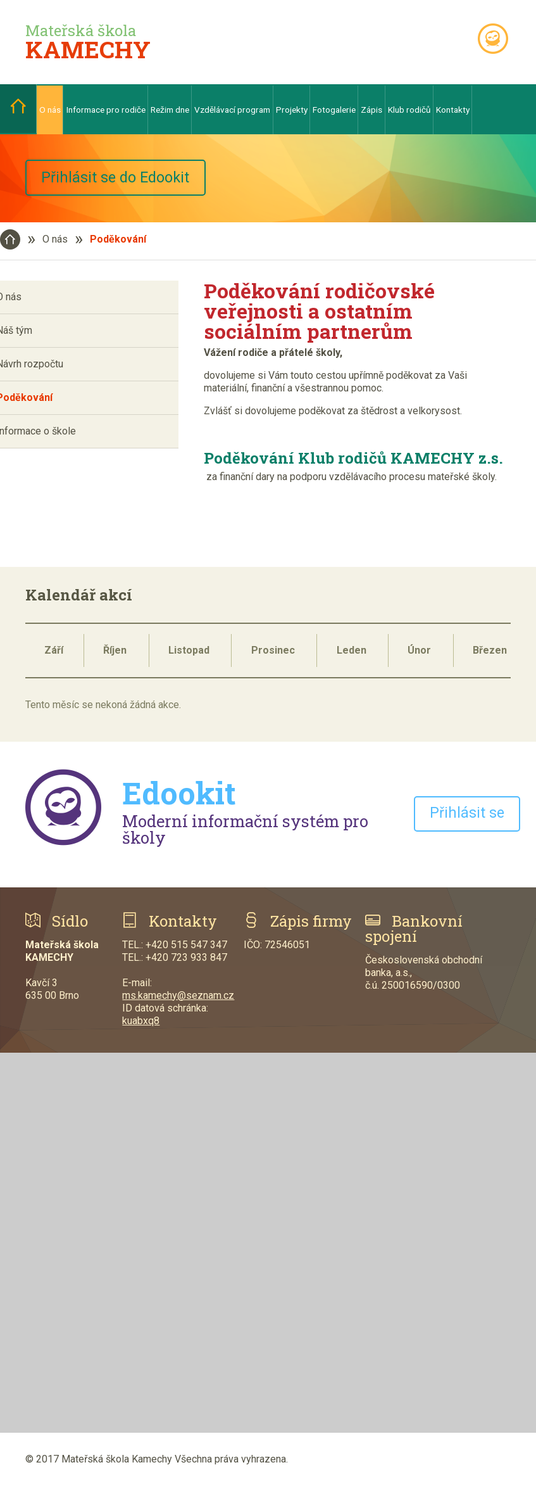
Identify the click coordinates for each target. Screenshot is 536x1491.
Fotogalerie (334, 110)
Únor (419, 655)
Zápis (371, 110)
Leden (351, 655)
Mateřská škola (88, 42)
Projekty (292, 110)
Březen (490, 655)
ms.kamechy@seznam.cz (178, 1000)
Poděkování (118, 244)
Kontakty (453, 110)
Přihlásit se (468, 819)
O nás (50, 110)
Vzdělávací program (232, 110)
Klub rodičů (409, 110)
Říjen (115, 655)
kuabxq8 (140, 1026)
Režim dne (170, 110)
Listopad (188, 655)
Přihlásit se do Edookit (127, 180)
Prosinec (273, 655)
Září (53, 655)
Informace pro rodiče (106, 110)
